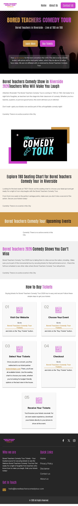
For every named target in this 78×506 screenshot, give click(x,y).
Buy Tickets (47, 43)
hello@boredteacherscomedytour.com (26, 489)
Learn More (30, 43)
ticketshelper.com (13, 369)
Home (43, 5)
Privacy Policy (46, 463)
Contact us (45, 474)
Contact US (68, 5)
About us (44, 479)
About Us (53, 5)
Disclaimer (45, 468)
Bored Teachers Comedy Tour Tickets (19, 327)
